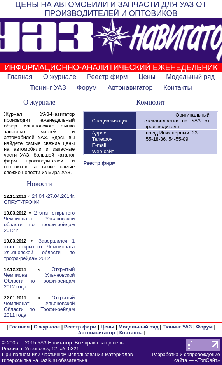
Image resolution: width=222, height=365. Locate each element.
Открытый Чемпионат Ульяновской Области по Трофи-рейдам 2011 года (39, 306)
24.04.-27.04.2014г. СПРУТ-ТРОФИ (39, 199)
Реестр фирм (107, 76)
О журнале (60, 76)
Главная (20, 76)
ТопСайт (207, 360)
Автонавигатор (130, 87)
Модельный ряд (190, 76)
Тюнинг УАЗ (48, 87)
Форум (87, 87)
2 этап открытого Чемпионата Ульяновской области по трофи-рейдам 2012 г (39, 221)
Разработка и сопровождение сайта (186, 357)
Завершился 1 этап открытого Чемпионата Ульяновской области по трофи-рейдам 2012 (39, 249)
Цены (147, 76)
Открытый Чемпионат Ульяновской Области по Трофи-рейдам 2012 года (39, 278)
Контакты (177, 87)
